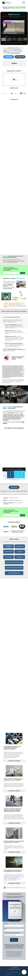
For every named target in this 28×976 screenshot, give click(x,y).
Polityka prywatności (18, 953)
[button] (24, 972)
